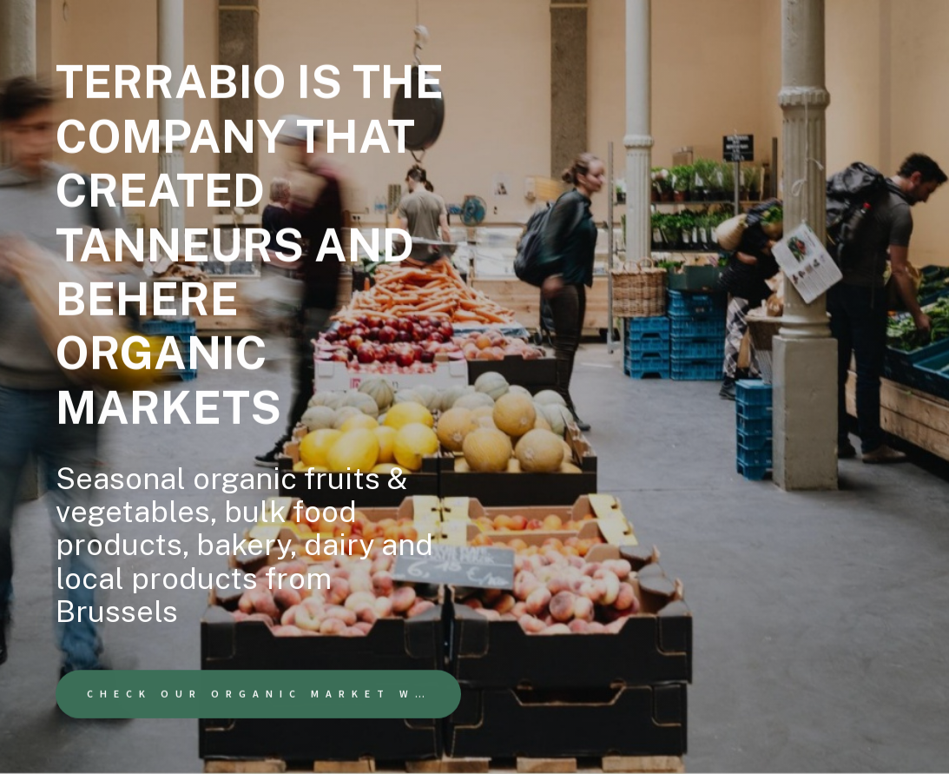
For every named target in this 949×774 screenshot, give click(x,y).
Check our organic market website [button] (274, 693)
